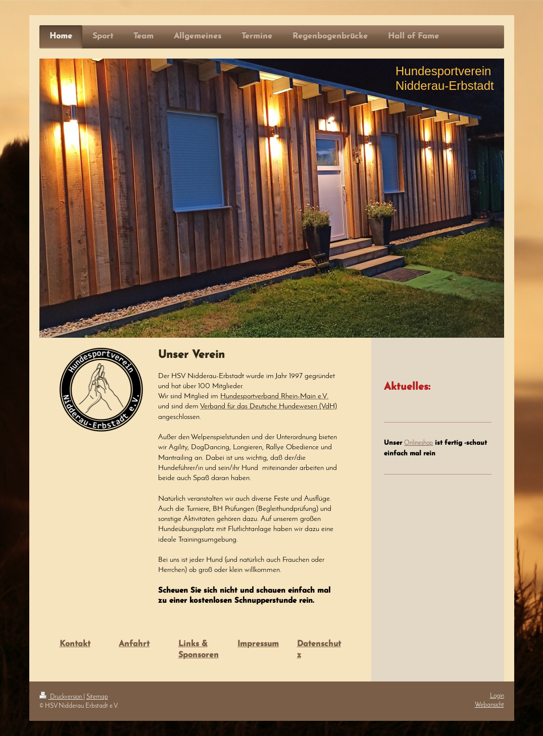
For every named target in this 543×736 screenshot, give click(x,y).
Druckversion (61, 697)
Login (497, 696)
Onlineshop (418, 443)
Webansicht (489, 705)
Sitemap (97, 697)
